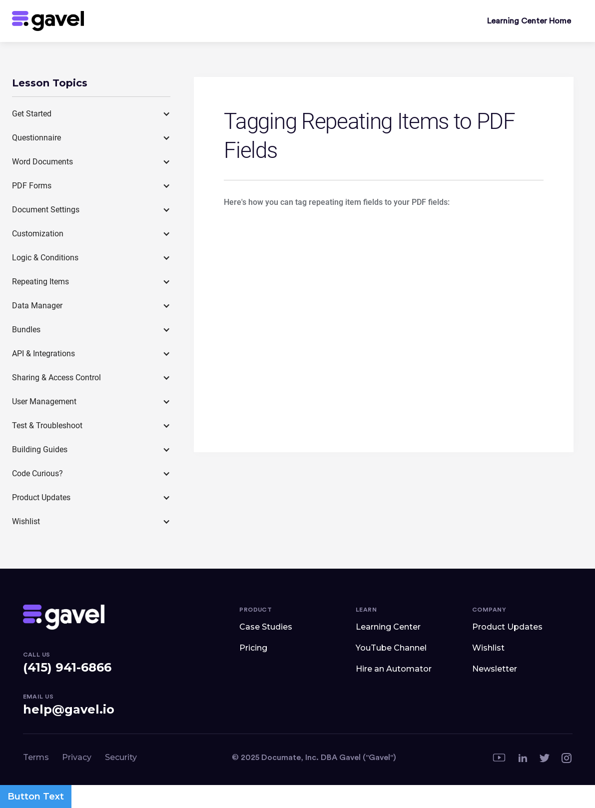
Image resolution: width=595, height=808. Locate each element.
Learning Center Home (529, 21)
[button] (91, 114)
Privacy (76, 757)
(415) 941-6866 (67, 667)
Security (121, 757)
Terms (36, 757)
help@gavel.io (68, 709)
